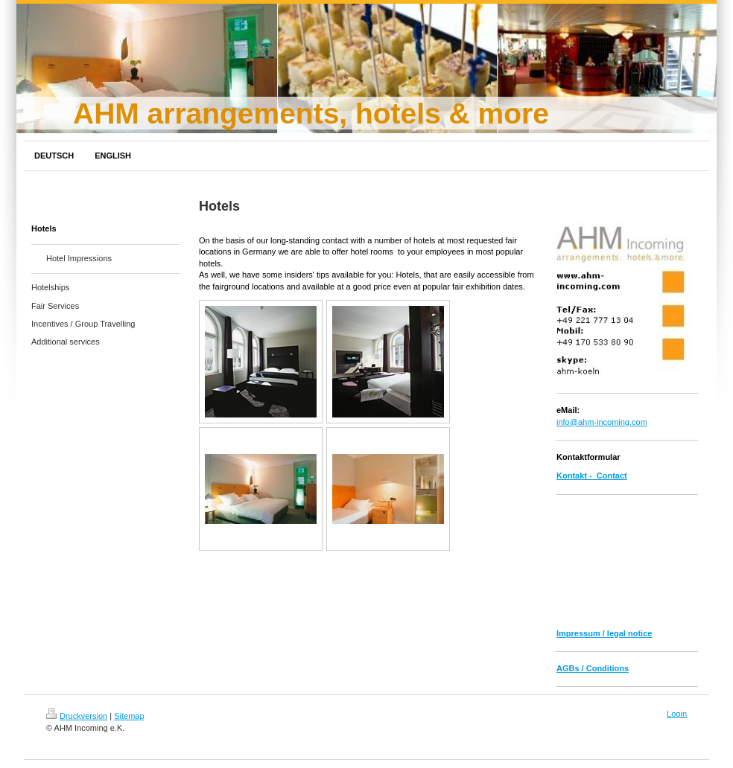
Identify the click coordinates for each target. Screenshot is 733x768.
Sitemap (129, 715)
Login (677, 713)
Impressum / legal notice (604, 633)
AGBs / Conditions (592, 668)
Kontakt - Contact (591, 475)
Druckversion (76, 715)
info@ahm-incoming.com (601, 421)
